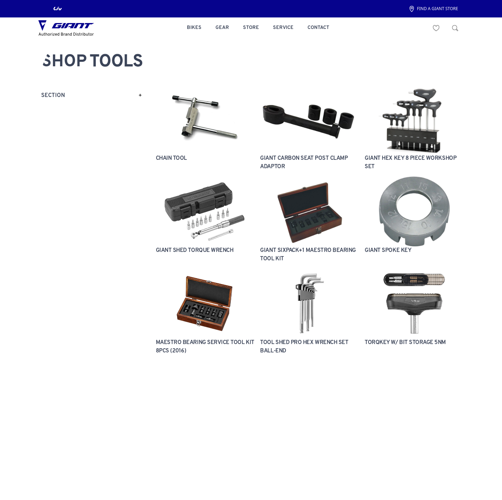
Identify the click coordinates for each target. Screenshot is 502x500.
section (53, 95)
